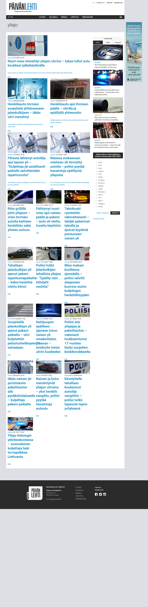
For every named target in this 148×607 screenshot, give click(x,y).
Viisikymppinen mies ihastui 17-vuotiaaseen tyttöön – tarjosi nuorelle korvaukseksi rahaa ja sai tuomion (108, 145)
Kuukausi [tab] (118, 42)
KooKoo (101, 183)
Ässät (100, 206)
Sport (100, 201)
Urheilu (64, 17)
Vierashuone (87, 17)
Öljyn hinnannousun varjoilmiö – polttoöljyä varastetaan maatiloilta (106, 119)
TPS (100, 198)
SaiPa (100, 195)
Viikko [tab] (108, 42)
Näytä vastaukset (103, 213)
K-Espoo (101, 180)
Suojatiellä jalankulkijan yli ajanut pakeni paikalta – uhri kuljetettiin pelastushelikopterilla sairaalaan (24, 334)
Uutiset (42, 17)
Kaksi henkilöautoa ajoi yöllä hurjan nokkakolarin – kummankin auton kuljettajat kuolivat (107, 92)
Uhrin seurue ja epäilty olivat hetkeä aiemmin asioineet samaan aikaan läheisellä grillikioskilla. (40, 73)
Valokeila (53, 17)
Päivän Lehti (23, 7)
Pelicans (101, 192)
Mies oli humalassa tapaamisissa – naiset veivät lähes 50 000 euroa (106, 66)
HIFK (100, 162)
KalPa (100, 177)
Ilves (100, 168)
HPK (100, 165)
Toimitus (109, 2)
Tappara (101, 204)
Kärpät (100, 186)
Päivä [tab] (98, 42)
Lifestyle (75, 17)
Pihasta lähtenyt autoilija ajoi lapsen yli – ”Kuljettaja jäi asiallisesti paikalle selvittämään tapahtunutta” (27, 166)
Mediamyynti (118, 2)
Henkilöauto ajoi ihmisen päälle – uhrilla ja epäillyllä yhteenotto (69, 108)
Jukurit (100, 171)
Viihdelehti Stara (98, 219)
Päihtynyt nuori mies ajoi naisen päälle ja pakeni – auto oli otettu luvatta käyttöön (48, 217)
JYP (99, 174)
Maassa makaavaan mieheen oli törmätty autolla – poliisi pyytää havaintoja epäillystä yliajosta (67, 166)
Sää (10, 17)
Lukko (100, 189)
